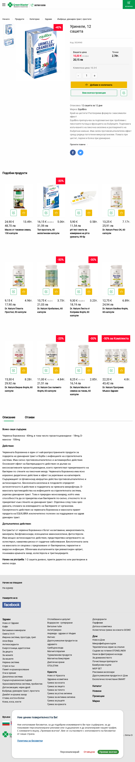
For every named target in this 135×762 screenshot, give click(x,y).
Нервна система (10, 662)
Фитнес (51, 637)
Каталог (97, 686)
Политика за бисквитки (30, 740)
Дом (94, 636)
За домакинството (102, 657)
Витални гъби (54, 626)
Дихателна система (12, 676)
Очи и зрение (9, 673)
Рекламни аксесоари (103, 672)
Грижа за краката (56, 704)
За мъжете (7, 658)
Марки (96, 701)
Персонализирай (69, 751)
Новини (96, 691)
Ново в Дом (98, 640)
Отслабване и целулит (58, 619)
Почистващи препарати (104, 661)
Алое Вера (7, 641)
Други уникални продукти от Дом (110, 675)
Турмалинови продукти (59, 655)
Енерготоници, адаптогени (16, 648)
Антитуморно (54, 630)
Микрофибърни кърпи (104, 643)
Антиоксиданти (10, 644)
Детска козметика (102, 626)
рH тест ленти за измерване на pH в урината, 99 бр (79, 233)
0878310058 (39, 5)
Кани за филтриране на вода (107, 654)
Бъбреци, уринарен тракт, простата (21, 691)
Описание (8, 417)
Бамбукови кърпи (101, 665)
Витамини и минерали (14, 630)
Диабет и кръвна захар (14, 694)
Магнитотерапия (56, 651)
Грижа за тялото (56, 690)
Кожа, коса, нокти (11, 701)
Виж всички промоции (94, 93)
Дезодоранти (99, 619)
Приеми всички (108, 751)
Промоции (98, 696)
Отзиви (29, 417)
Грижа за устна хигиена (59, 693)
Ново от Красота (56, 675)
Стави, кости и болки (13, 698)
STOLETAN (52, 665)
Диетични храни (55, 662)
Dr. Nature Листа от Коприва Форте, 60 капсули (80, 312)
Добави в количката (98, 85)
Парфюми (97, 622)
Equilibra (82, 109)
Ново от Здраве (10, 623)
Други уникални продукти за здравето (62, 642)
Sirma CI (129, 735)
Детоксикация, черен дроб (16, 687)
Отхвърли (89, 751)
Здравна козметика (57, 679)
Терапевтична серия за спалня (108, 647)
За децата (7, 651)
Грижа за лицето (56, 686)
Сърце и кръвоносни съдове (17, 680)
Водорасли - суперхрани (60, 622)
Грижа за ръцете (56, 700)
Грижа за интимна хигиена (61, 697)
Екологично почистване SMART (108, 679)
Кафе (5, 626)
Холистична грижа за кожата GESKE (111, 630)
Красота (52, 671)
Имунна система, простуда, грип (19, 637)
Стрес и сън (8, 666)
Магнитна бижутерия (58, 658)
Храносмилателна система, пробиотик (22, 684)
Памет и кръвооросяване (15, 669)
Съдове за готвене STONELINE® (109, 650)
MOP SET (97, 668)
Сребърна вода (55, 647)
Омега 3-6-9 (8, 633)
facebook (11, 605)
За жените (7, 655)
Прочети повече (79, 144)
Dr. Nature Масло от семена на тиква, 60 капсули (80, 391)
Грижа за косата (56, 682)
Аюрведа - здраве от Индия (61, 633)
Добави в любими (124, 93)
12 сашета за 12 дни (91, 105)
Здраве (6, 619)
